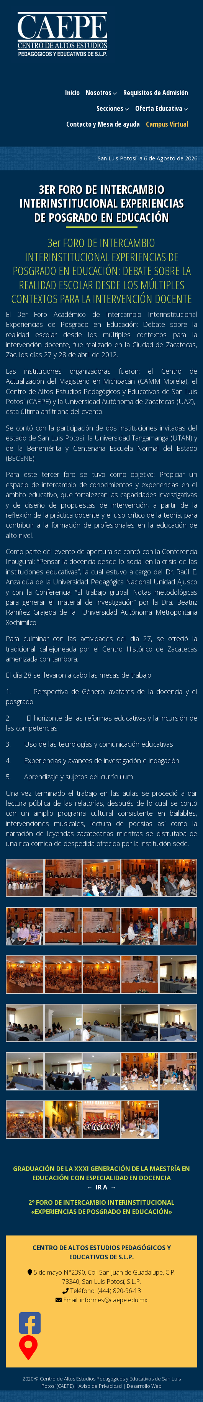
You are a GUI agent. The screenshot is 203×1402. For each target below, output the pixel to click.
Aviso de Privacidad (100, 1385)
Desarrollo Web (144, 1385)
